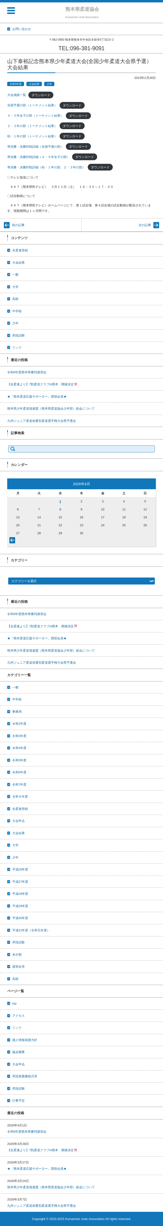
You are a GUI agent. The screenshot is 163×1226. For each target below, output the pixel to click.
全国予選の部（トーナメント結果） (32, 105)
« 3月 (13, 541)
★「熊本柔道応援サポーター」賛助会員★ (37, 396)
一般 (15, 274)
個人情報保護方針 (24, 1040)
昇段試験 (18, 335)
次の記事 (144, 225)
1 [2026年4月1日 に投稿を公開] (60, 501)
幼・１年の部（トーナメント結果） (32, 136)
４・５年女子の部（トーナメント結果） (35, 115)
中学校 (17, 311)
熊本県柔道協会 (82, 9)
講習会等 (18, 966)
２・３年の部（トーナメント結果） (32, 126)
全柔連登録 (20, 250)
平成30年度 (20, 918)
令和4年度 (16, 84)
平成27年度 (20, 881)
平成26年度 (20, 869)
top (14, 1003)
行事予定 (18, 1100)
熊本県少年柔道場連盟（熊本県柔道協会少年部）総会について (51, 408)
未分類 (17, 954)
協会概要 (18, 1052)
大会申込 (18, 821)
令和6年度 (19, 772)
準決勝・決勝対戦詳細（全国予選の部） (35, 146)
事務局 (17, 711)
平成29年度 (20, 906)
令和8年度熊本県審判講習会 (26, 372)
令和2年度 (19, 723)
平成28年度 (20, 894)
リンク (17, 347)
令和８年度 (20, 796)
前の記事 (18, 225)
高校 (15, 299)
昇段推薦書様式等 (24, 1076)
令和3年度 (19, 736)
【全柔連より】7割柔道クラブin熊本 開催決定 (42, 384)
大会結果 (34, 84)
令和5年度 (19, 760)
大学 (15, 287)
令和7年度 (19, 784)
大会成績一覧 (16, 95)
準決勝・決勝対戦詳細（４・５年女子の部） (38, 157)
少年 (49, 84)
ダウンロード (40, 95)
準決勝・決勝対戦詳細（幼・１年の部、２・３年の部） (46, 167)
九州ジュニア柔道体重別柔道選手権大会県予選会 (41, 421)
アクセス (18, 1015)
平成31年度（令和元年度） (31, 930)
